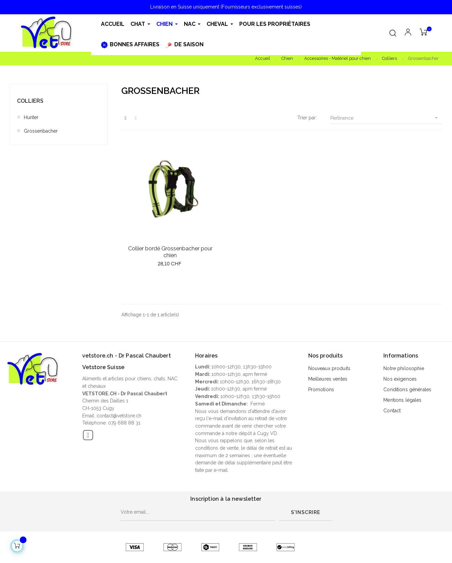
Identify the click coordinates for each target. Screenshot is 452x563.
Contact (392, 410)
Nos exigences (400, 379)
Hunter (31, 117)
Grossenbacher (41, 131)
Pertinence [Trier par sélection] (386, 118)
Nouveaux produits (329, 368)
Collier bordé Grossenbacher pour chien (170, 252)
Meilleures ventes (327, 379)
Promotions (321, 389)
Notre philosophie (403, 368)
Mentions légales (402, 400)
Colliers (30, 101)
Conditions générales (407, 389)
